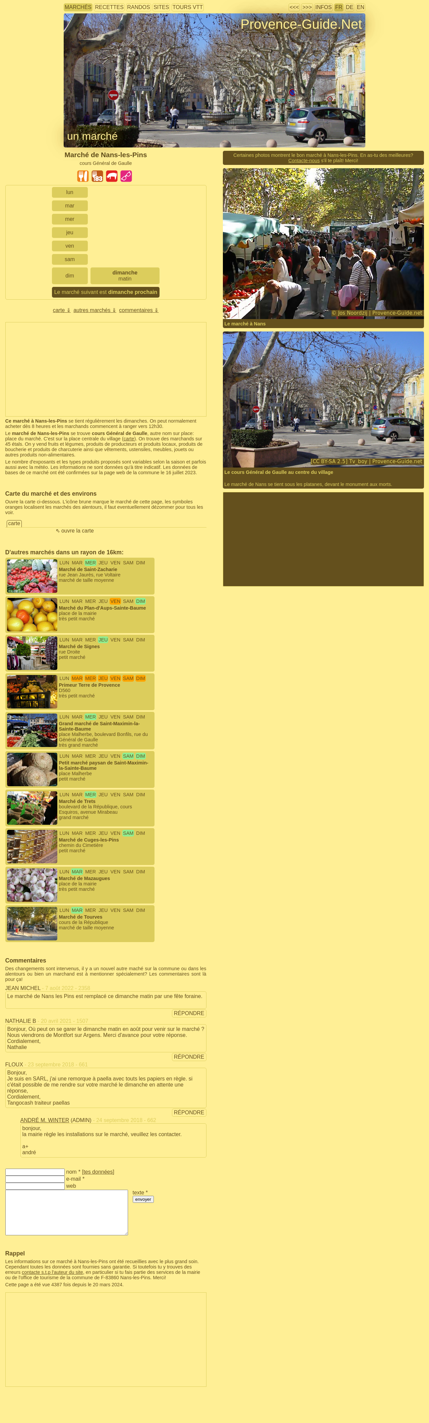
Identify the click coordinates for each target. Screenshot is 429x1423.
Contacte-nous (304, 160)
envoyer (143, 1199)
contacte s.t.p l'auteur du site (52, 1272)
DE (349, 7)
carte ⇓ (62, 310)
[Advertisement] (106, 369)
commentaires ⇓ (139, 310)
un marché (92, 136)
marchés (78, 7)
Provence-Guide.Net (301, 24)
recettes (109, 7)
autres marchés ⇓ (94, 310)
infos (323, 7)
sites (161, 7)
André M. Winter (44, 1120)
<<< (294, 7)
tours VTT (188, 7)
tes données (98, 1172)
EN (360, 7)
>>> (307, 7)
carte (129, 438)
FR (338, 7)
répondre (189, 1013)
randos (138, 7)
